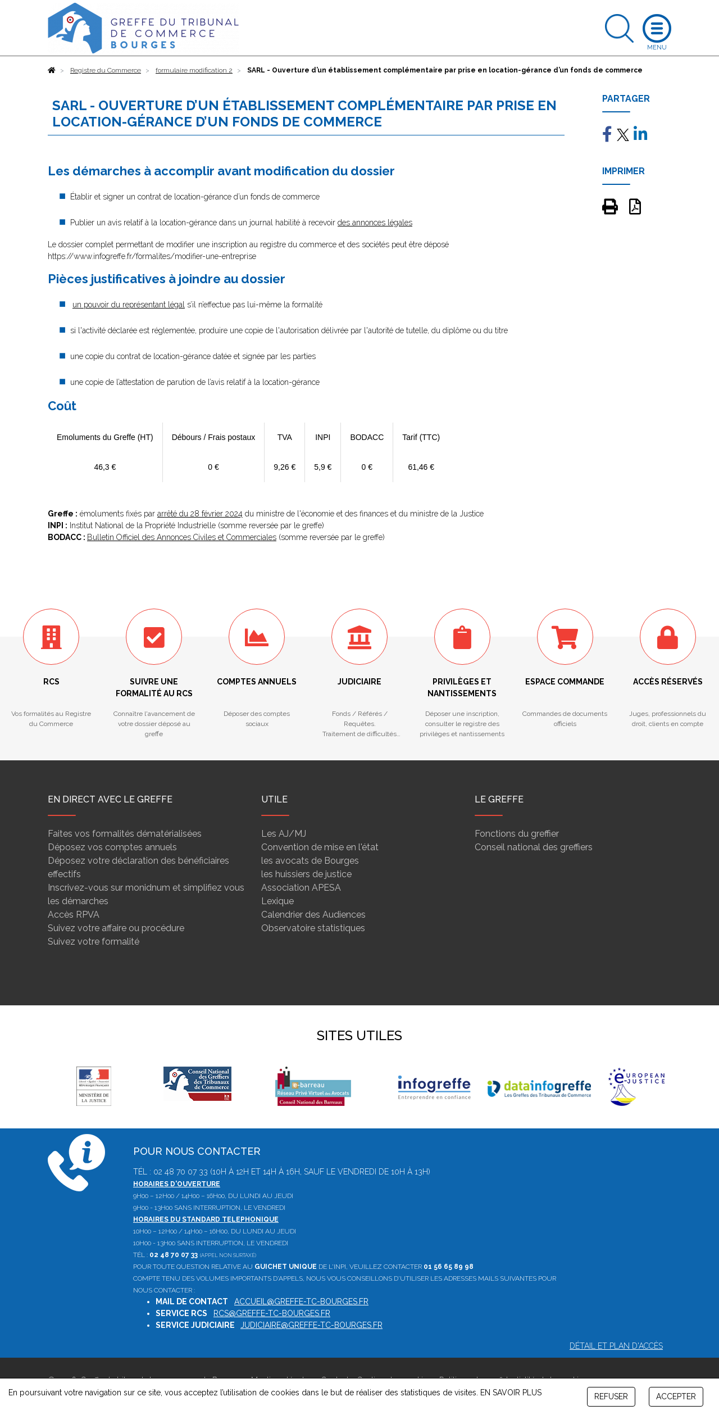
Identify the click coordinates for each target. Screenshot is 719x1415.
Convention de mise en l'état (320, 847)
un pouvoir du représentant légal (128, 304)
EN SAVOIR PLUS (510, 1392)
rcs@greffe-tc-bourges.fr (271, 1313)
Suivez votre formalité (93, 941)
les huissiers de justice (306, 874)
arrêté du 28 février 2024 (200, 513)
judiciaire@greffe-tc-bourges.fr (311, 1325)
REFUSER (611, 1396)
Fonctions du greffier (517, 833)
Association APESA (301, 887)
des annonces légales (375, 222)
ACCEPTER (676, 1396)
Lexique (277, 901)
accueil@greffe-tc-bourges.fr (301, 1301)
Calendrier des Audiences (313, 914)
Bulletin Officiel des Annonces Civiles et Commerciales (181, 537)
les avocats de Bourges (310, 860)
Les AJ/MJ (283, 833)
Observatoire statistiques (313, 928)
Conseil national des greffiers (534, 847)
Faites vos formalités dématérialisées (125, 833)
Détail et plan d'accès (616, 1345)
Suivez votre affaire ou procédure (116, 928)
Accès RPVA (73, 914)
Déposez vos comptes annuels (112, 847)
